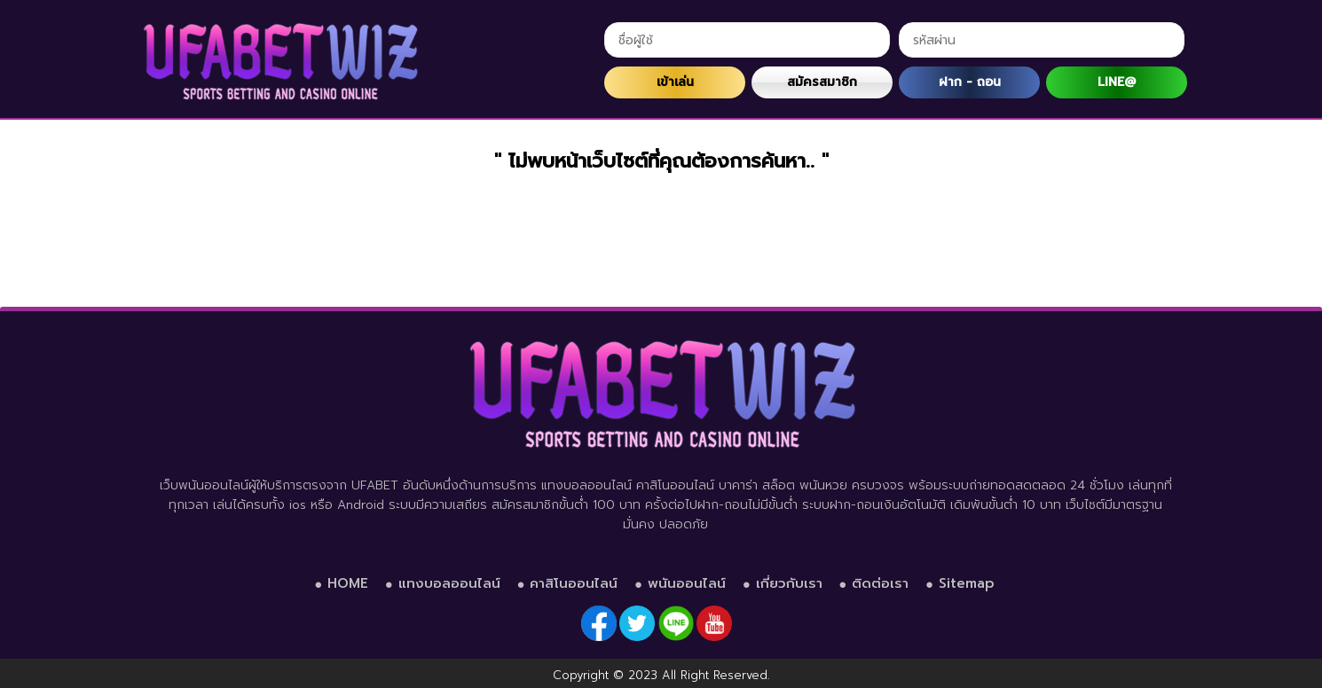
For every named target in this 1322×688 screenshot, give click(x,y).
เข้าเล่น (675, 82)
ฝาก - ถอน (970, 82)
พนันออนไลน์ (687, 583)
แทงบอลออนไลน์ (449, 583)
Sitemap (967, 583)
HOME (347, 583)
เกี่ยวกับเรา (789, 583)
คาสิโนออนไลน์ (574, 583)
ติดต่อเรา (880, 583)
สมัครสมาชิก (822, 82)
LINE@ (1117, 82)
